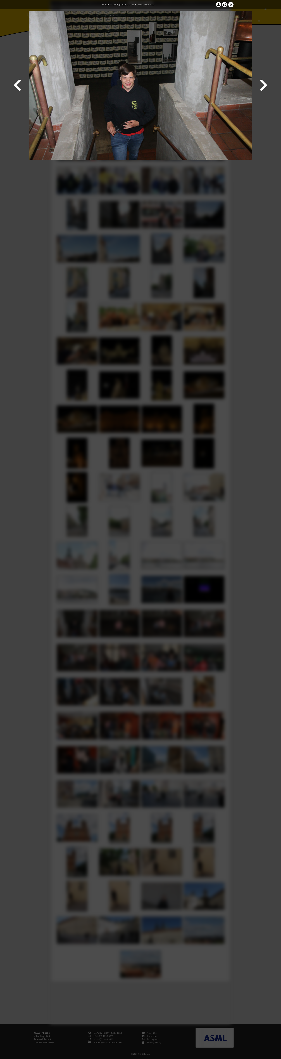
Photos (105, 4)
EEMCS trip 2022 (146, 4)
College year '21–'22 (123, 4)
